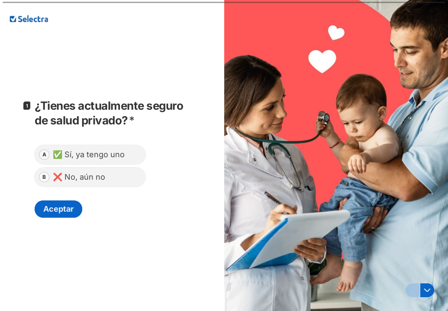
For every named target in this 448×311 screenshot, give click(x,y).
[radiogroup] (90, 166)
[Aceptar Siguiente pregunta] (58, 209)
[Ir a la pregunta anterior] (412, 290)
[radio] (90, 154)
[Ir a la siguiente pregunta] (427, 290)
